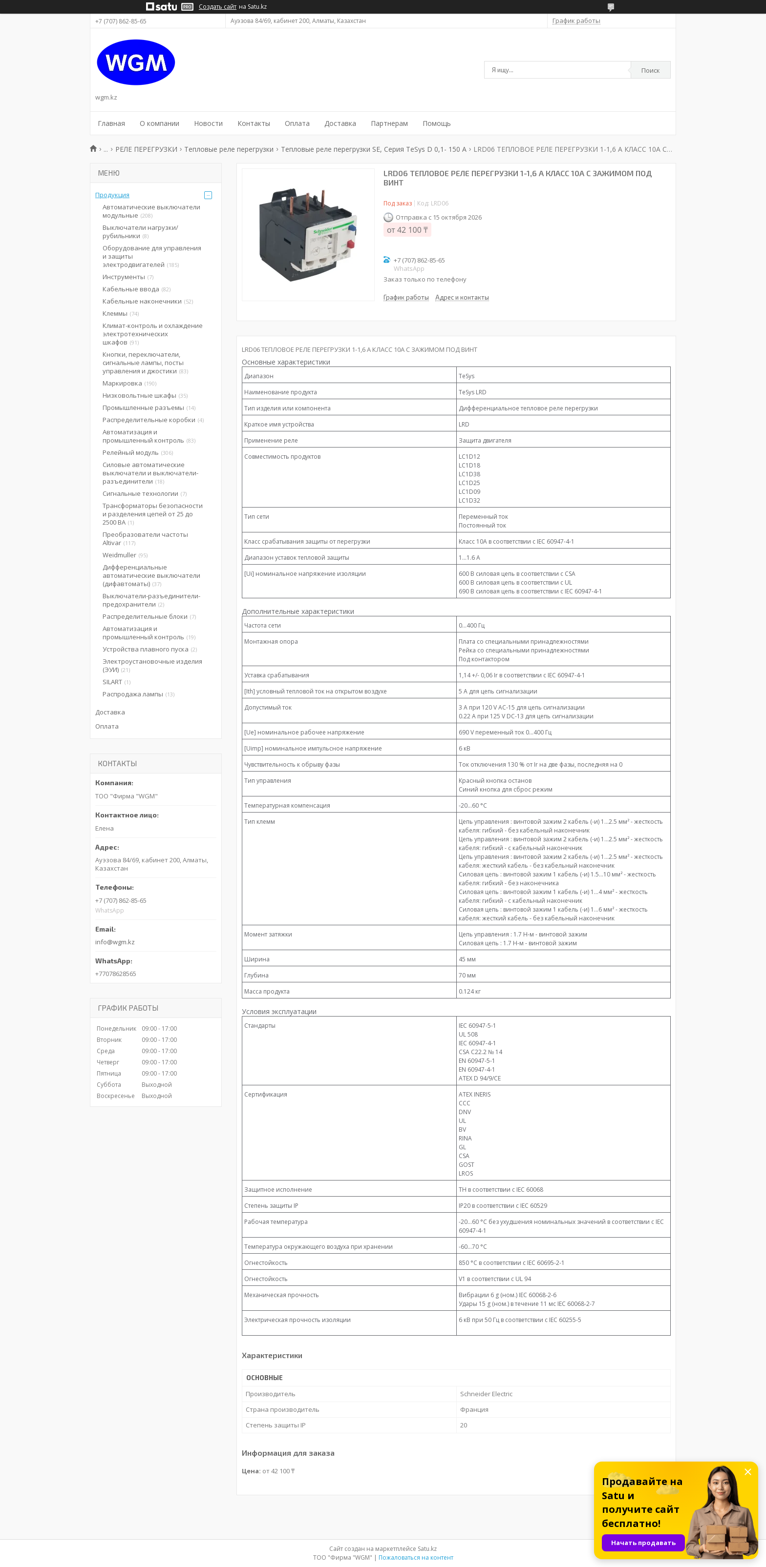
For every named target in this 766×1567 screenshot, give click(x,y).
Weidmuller (119, 554)
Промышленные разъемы (143, 407)
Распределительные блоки (145, 616)
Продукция (112, 194)
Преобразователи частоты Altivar (145, 538)
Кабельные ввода (131, 289)
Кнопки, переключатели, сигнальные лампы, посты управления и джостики (143, 362)
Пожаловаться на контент (416, 1557)
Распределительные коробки (149, 419)
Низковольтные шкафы (139, 395)
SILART (112, 681)
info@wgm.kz (115, 941)
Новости (208, 123)
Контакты (253, 123)
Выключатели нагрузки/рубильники (140, 231)
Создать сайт (217, 6)
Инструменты (124, 276)
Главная (111, 123)
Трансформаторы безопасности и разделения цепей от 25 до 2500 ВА (153, 514)
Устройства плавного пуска (146, 649)
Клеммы (115, 313)
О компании (159, 123)
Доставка (340, 123)
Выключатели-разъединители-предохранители (151, 600)
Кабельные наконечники (142, 301)
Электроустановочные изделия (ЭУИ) (152, 665)
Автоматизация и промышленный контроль (143, 436)
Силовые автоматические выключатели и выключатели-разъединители (150, 473)
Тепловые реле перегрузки (229, 149)
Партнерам (389, 123)
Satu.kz (427, 1549)
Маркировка (122, 383)
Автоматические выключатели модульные (151, 211)
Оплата (297, 123)
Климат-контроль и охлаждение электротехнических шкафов (153, 333)
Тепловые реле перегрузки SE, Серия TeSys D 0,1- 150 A (374, 149)
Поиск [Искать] (650, 70)
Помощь (437, 123)
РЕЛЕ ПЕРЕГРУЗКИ (146, 149)
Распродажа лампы (133, 694)
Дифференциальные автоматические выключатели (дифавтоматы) (151, 575)
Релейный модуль (131, 452)
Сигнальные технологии (140, 493)
